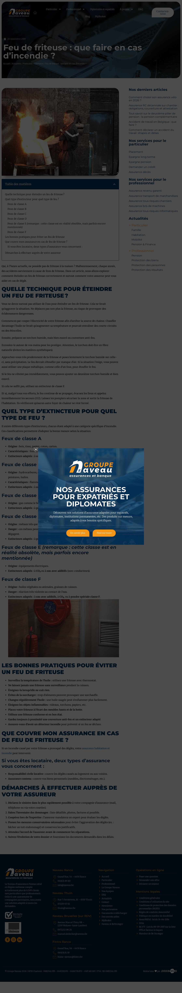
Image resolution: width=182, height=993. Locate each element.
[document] (91, 496)
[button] (36, 449)
